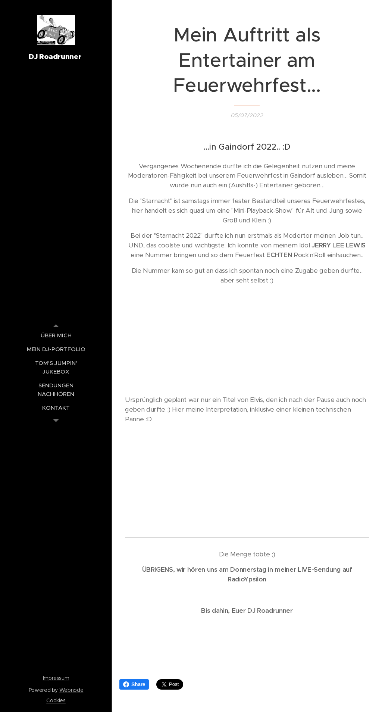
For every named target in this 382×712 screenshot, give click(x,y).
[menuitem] (56, 335)
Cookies (56, 700)
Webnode (71, 690)
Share (134, 684)
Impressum (56, 678)
